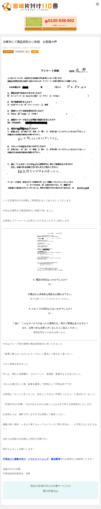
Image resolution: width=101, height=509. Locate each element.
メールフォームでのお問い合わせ (51, 29)
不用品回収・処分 (22, 52)
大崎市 (34, 52)
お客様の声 (8, 52)
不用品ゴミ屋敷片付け (14, 459)
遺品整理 (55, 459)
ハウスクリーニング (38, 459)
